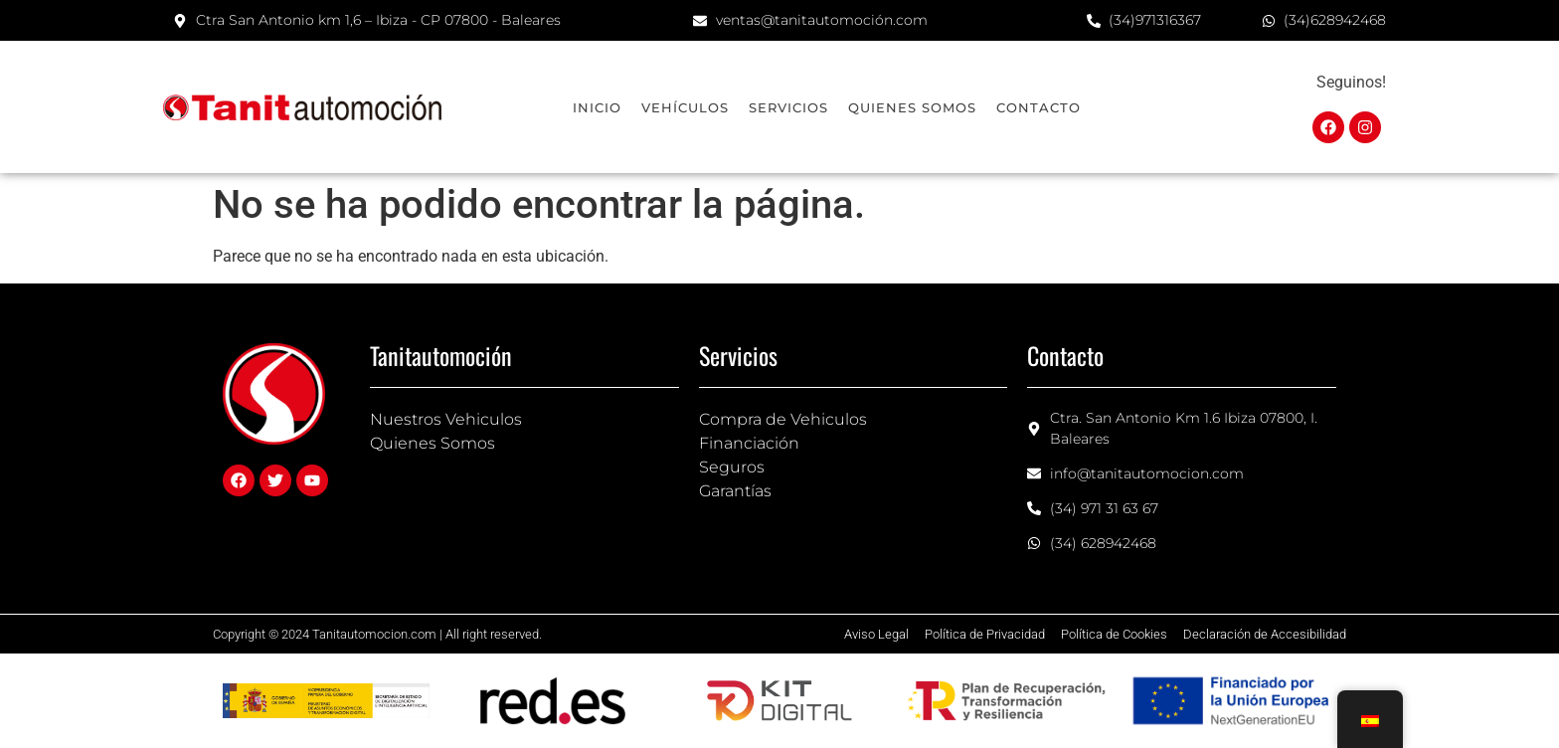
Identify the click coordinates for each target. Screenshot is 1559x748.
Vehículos (685, 107)
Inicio (597, 107)
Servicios (788, 107)
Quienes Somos (912, 107)
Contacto (1038, 107)
